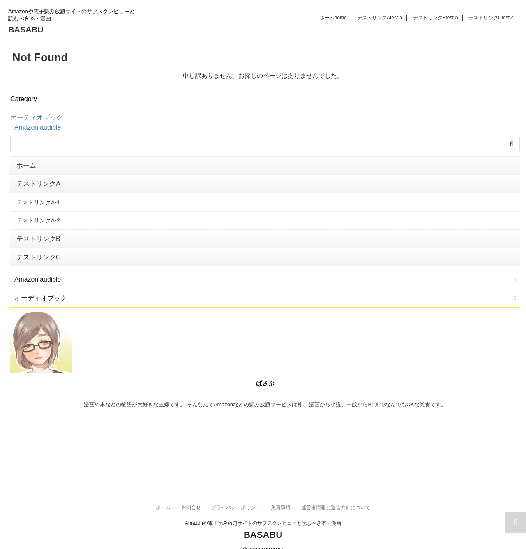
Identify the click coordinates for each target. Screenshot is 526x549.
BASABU (26, 29)
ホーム (333, 18)
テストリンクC (491, 18)
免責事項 (281, 495)
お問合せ (191, 495)
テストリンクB (435, 18)
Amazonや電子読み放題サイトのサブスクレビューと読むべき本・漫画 (263, 511)
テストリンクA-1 (38, 198)
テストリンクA (379, 18)
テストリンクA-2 (38, 215)
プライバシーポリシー (236, 495)
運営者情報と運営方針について (335, 495)
